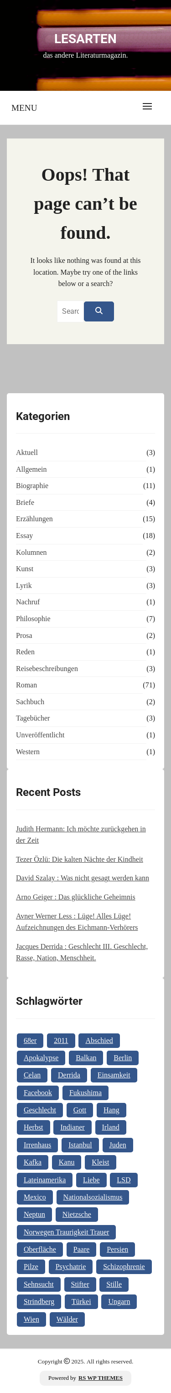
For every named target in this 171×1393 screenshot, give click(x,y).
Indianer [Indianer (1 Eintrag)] (72, 1127)
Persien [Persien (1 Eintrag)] (117, 1249)
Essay (24, 535)
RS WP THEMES (100, 1378)
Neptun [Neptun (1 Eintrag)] (34, 1214)
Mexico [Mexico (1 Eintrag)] (35, 1197)
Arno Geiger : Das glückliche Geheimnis (75, 897)
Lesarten (85, 38)
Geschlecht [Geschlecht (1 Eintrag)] (40, 1110)
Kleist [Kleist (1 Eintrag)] (100, 1162)
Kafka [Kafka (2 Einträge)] (32, 1162)
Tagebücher (33, 718)
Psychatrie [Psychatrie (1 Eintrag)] (71, 1266)
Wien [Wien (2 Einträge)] (31, 1319)
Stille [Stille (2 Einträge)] (114, 1284)
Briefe (25, 502)
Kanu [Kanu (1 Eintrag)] (67, 1162)
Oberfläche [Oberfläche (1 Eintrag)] (40, 1249)
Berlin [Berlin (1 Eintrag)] (123, 1058)
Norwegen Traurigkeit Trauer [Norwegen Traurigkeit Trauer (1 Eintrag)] (66, 1232)
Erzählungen (34, 519)
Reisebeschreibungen (47, 668)
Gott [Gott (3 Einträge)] (79, 1110)
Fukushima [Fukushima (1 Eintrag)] (85, 1093)
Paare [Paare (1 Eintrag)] (81, 1249)
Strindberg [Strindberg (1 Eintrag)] (39, 1301)
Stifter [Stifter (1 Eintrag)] (80, 1284)
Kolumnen (31, 552)
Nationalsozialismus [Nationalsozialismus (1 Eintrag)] (93, 1197)
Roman (26, 685)
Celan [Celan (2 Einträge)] (32, 1075)
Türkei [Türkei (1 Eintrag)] (81, 1301)
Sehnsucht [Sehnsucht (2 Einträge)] (39, 1284)
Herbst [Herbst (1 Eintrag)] (33, 1127)
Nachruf (28, 602)
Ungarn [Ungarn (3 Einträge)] (119, 1301)
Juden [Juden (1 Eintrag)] (117, 1145)
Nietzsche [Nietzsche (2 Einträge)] (76, 1214)
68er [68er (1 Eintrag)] (30, 1040)
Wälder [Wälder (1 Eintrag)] (67, 1319)
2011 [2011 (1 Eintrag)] (61, 1040)
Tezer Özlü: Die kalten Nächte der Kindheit (79, 859)
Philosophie (33, 618)
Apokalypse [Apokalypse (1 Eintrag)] (41, 1058)
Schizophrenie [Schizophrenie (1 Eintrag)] (124, 1266)
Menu (24, 108)
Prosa (24, 635)
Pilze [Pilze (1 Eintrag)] (31, 1266)
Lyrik (24, 585)
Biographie (32, 485)
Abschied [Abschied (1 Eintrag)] (99, 1040)
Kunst (24, 569)
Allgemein (31, 469)
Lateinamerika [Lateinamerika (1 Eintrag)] (45, 1180)
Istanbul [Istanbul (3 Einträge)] (80, 1145)
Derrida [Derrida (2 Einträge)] (69, 1075)
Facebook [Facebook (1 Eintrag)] (38, 1093)
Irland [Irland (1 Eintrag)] (110, 1127)
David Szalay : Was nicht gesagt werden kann (82, 878)
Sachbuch (30, 702)
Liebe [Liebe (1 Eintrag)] (91, 1180)
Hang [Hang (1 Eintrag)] (111, 1110)
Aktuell (27, 452)
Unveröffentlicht (40, 735)
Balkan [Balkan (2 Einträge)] (86, 1058)
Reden (25, 652)
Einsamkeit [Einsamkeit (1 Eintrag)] (114, 1075)
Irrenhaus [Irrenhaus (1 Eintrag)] (37, 1145)
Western (28, 752)
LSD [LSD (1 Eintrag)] (123, 1180)
